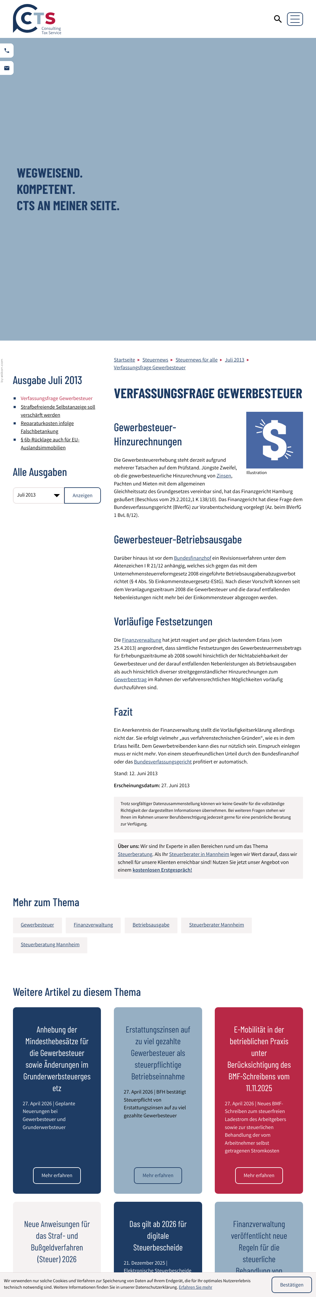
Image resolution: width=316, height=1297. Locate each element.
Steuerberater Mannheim (275, 1188)
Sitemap (257, 1180)
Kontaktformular (266, 1203)
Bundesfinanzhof (192, 256)
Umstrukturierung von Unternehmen (263, 1263)
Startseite (124, 57)
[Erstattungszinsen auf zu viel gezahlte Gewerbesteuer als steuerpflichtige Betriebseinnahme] (158, 873)
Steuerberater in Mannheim (199, 552)
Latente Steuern (182, 1268)
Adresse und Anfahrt (270, 1195)
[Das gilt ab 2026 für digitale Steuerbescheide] (158, 1043)
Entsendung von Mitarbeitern (124, 1268)
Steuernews (155, 57)
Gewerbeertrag (130, 377)
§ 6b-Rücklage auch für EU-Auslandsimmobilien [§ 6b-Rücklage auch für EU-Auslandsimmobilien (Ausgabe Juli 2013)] (50, 141)
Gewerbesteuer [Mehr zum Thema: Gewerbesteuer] (37, 622)
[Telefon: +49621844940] (142, 1191)
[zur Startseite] (37, 19)
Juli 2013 (234, 57)
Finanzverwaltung (141, 338)
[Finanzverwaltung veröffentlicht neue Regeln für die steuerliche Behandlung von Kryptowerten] (259, 1043)
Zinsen (224, 174)
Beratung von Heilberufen (120, 1259)
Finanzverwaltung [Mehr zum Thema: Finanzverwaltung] (93, 622)
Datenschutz (262, 1164)
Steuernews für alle (197, 57)
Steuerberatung (135, 552)
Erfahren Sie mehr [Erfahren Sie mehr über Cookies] (195, 1288)
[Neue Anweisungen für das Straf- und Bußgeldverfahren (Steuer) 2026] (57, 1043)
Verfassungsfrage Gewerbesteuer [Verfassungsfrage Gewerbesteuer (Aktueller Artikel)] (57, 96)
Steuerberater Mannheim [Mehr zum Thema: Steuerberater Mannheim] (216, 622)
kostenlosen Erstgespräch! (162, 568)
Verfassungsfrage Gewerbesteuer (150, 65)
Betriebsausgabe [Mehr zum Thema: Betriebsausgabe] (151, 622)
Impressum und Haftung (274, 1172)
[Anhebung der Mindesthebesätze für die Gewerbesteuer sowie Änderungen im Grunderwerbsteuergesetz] (57, 873)
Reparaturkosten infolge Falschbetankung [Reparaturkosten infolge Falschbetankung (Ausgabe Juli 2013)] (47, 125)
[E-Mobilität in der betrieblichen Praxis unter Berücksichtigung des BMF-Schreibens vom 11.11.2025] (259, 873)
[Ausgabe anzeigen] (82, 192)
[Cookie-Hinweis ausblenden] (292, 1285)
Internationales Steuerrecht (195, 1259)
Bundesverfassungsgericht (163, 459)
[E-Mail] (228, 1101)
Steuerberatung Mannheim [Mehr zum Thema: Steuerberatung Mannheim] (50, 642)
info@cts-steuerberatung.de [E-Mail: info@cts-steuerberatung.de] (151, 1206)
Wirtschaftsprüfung (40, 1259)
